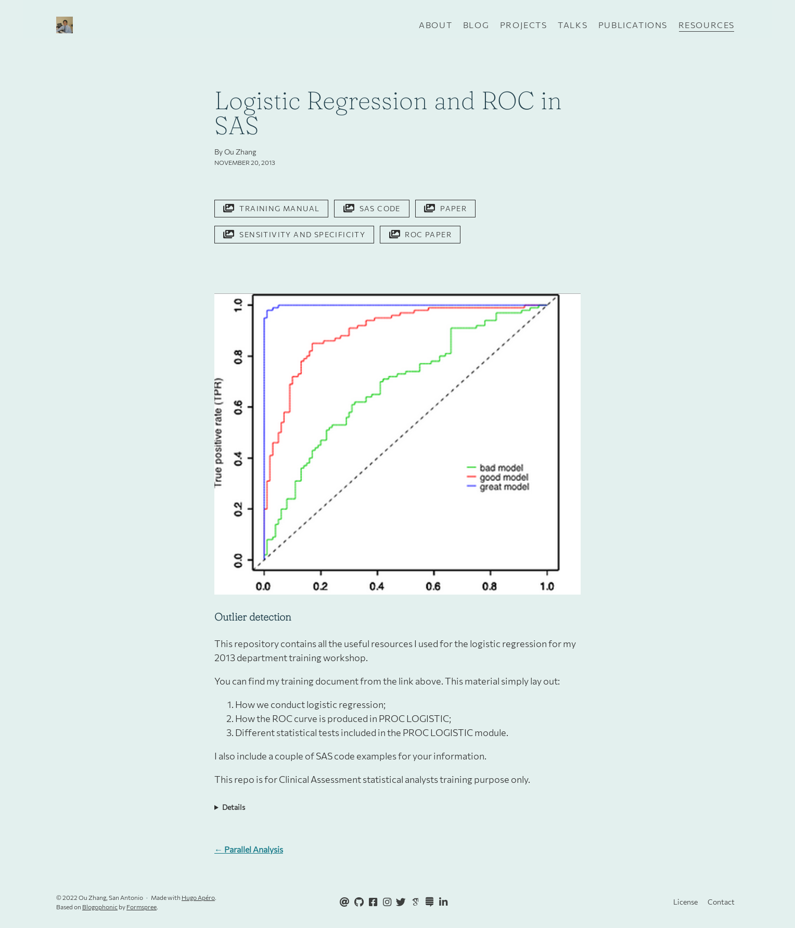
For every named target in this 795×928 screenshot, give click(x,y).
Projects (523, 25)
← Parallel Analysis (248, 849)
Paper (445, 208)
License (685, 901)
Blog (476, 25)
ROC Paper (420, 234)
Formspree (141, 906)
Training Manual (271, 208)
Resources (706, 25)
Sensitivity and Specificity (294, 234)
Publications (633, 25)
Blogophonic (100, 906)
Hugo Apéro (198, 897)
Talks (572, 25)
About (435, 25)
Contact (721, 901)
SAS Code (372, 208)
